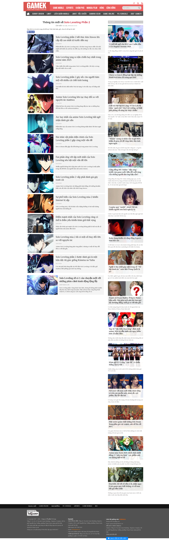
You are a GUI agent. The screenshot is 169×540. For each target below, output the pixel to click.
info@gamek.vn (76, 529)
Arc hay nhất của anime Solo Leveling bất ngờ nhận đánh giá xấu (78, 118)
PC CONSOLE (67, 506)
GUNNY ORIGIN (38, 13)
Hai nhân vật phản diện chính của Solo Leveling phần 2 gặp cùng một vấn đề (74, 138)
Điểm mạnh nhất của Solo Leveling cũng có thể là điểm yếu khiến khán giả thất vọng (77, 218)
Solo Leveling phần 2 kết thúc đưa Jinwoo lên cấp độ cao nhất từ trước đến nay (78, 39)
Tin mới (112, 22)
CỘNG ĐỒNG (110, 7)
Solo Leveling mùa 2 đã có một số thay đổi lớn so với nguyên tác (78, 238)
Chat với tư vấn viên (117, 538)
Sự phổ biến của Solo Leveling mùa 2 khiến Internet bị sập (77, 198)
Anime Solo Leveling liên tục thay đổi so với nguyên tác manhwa (77, 98)
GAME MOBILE (58, 7)
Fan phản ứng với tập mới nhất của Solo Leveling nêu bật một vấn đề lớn (75, 158)
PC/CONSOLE (122, 13)
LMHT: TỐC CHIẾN (79, 13)
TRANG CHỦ (32, 506)
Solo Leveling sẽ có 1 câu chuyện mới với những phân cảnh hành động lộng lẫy (80, 280)
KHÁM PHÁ (80, 7)
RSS (96, 506)
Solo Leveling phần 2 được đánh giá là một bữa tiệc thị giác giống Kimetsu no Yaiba (76, 258)
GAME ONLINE (109, 13)
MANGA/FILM (92, 7)
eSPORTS (69, 7)
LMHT (49, 13)
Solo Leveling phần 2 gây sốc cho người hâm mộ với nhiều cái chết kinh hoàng (77, 78)
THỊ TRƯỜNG (55, 506)
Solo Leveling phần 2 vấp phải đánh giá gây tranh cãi (77, 178)
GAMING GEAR (95, 13)
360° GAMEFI (136, 13)
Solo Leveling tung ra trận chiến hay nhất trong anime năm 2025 (78, 58)
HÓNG (102, 7)
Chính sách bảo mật (111, 534)
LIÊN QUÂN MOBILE (61, 13)
